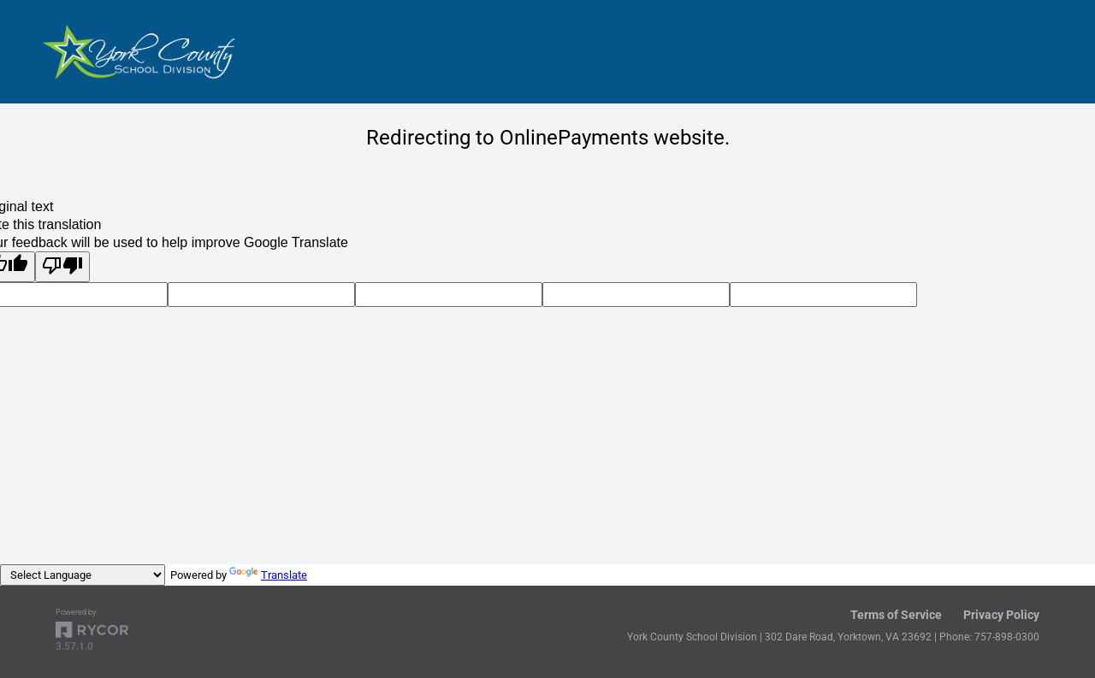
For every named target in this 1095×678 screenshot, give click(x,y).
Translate (268, 575)
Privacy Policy (1001, 615)
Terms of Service (896, 615)
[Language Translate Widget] (82, 575)
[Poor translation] (62, 266)
